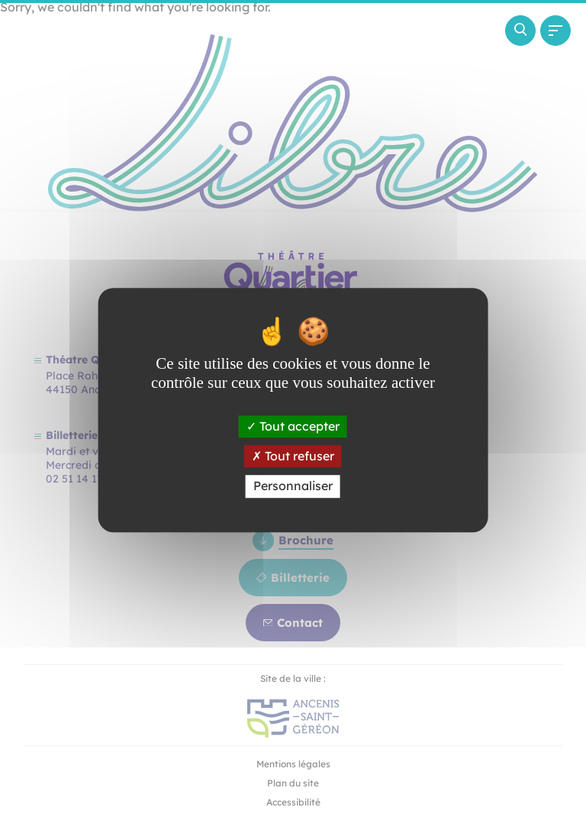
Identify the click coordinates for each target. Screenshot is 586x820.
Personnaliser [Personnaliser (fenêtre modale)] (293, 486)
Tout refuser (293, 455)
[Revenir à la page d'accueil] (87, 87)
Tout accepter (293, 426)
